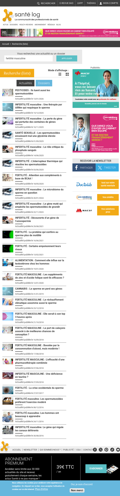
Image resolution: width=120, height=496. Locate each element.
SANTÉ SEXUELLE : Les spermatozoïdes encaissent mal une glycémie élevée (37, 134)
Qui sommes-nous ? (50, 450)
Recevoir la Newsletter (95, 160)
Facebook (95, 449)
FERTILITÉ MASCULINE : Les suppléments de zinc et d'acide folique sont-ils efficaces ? (39, 276)
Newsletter (30, 450)
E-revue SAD (66, 3)
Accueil (5, 44)
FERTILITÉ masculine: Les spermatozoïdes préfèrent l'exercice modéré (39, 400)
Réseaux (51, 25)
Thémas (91, 3)
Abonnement (40, 25)
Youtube (118, 449)
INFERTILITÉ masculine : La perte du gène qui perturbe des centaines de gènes (38, 120)
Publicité (68, 450)
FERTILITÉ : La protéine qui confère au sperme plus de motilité (36, 234)
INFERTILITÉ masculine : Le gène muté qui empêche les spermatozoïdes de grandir (39, 205)
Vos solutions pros (108, 210)
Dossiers (14, 25)
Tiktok (112, 449)
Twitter (101, 449)
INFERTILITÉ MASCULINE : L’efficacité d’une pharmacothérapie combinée (40, 361)
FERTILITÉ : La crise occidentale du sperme (39, 387)
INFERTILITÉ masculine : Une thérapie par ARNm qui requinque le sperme (38, 106)
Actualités (26, 83)
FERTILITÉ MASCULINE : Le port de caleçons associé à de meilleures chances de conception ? (40, 331)
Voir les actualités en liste (59, 74)
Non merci (77, 490)
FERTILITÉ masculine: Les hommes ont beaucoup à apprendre (37, 415)
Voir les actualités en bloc (67, 74)
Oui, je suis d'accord (82, 484)
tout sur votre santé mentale (108, 184)
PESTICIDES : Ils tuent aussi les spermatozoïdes (32, 92)
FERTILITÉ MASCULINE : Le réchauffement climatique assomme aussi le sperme (39, 301)
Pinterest (106, 449)
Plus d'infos (41, 489)
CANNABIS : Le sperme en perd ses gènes (38, 288)
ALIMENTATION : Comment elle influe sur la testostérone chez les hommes (39, 262)
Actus (5, 25)
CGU (78, 450)
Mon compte (110, 3)
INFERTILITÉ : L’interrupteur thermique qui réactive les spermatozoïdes (38, 163)
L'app (80, 3)
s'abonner (96, 468)
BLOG (58, 25)
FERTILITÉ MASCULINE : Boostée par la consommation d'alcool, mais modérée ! (37, 347)
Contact (88, 450)
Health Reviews (26, 25)
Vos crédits (108, 197)
